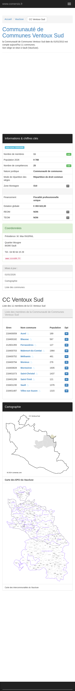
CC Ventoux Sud (37, 19)
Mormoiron (28, 368)
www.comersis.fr (12, 3)
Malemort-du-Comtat (33, 350)
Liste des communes (15, 287)
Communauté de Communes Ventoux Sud (33, 32)
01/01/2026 (10, 274)
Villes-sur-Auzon (31, 391)
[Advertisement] (37, 93)
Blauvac (26, 339)
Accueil (8, 19)
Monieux (26, 362)
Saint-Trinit (28, 379)
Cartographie (11, 281)
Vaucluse (19, 19)
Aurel (25, 333)
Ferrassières (28, 345)
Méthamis (27, 356)
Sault (25, 385)
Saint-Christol (29, 373)
